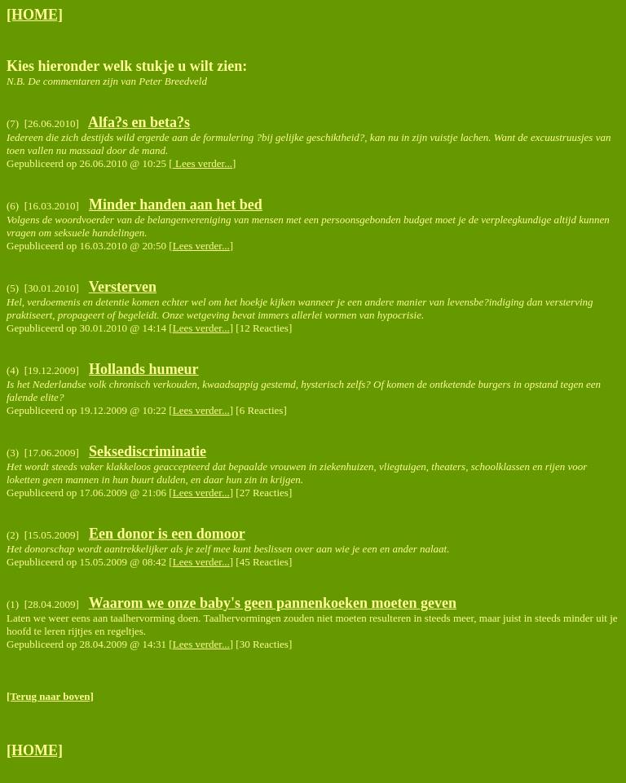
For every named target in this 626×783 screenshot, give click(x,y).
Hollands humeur (144, 369)
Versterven (122, 287)
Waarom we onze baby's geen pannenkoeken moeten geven (272, 603)
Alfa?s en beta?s (139, 122)
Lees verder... (202, 163)
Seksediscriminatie (147, 451)
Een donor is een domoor (167, 534)
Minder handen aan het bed (175, 204)
